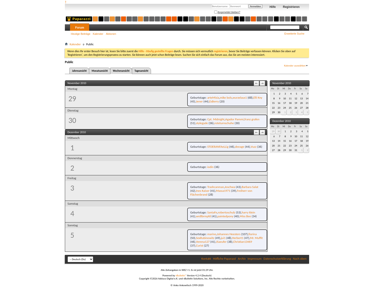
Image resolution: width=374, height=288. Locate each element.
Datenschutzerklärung (277, 258)
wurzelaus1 (240, 97)
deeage (239, 146)
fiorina (253, 234)
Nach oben (299, 258)
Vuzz (253, 146)
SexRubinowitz (205, 238)
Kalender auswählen (295, 65)
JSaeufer (221, 241)
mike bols (226, 97)
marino (211, 234)
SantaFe (212, 212)
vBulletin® (181, 275)
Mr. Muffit (256, 238)
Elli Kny (257, 97)
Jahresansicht (79, 70)
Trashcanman (215, 187)
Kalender (98, 33)
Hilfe (273, 7)
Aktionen (111, 33)
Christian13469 (242, 241)
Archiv (242, 258)
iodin (210, 167)
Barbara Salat (250, 187)
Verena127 (203, 241)
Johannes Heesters (228, 234)
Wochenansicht (121, 70)
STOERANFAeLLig (218, 146)
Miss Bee (245, 216)
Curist (199, 245)
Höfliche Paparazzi (224, 258)
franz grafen (252, 119)
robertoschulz (226, 212)
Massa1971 (223, 190)
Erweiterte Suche (294, 33)
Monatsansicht (100, 70)
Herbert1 (238, 238)
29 (273, 131)
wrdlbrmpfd (203, 216)
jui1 (223, 238)
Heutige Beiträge (80, 33)
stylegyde (202, 123)
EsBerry (214, 101)
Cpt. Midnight (215, 119)
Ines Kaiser (202, 190)
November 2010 (281, 83)
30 (278, 131)
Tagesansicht (141, 70)
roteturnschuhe (224, 123)
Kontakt (206, 258)
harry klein (248, 212)
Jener (199, 101)
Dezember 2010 (281, 121)
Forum (79, 27)
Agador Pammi (234, 119)
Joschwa (230, 187)
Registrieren (291, 7)
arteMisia (213, 97)
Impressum (255, 258)
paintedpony (225, 216)
